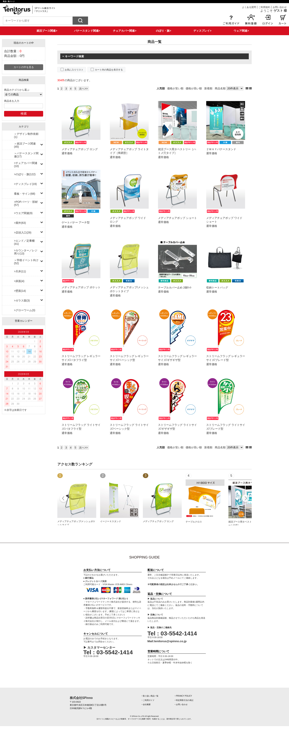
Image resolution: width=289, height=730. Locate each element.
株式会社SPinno (81, 698)
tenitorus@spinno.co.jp (170, 641)
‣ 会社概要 (146, 704)
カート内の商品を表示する (109, 69)
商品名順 (220, 88)
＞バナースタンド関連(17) (26, 155)
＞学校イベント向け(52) (26, 262)
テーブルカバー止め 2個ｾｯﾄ (175, 287)
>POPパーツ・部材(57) (26, 203)
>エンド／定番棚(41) (24, 242)
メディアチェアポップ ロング (80, 149)
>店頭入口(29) (22, 232)
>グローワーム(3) (24, 310)
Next (245, 499)
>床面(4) (19, 281)
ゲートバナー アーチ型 (76, 222)
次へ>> (83, 88)
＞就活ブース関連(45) (25, 145)
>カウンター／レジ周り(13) (25, 252)
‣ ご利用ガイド (148, 700)
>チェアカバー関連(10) (25, 164)
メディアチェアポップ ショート (177, 218)
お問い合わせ (280, 7)
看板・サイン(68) (24, 193)
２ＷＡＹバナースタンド (221, 149)
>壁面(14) (20, 290)
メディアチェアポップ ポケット (81, 287)
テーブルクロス (194, 521)
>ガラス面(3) (22, 300)
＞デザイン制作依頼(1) (26, 135)
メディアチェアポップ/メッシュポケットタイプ (76, 523)
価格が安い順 (175, 88)
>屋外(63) (20, 222)
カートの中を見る (24, 67)
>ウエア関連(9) (23, 213)
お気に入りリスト (74, 69)
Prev (63, 499)
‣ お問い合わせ (181, 704)
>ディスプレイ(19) (25, 184)
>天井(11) (20, 271)
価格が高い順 (194, 88)
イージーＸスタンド (110, 521)
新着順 (208, 88)
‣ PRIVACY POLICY (183, 696)
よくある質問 (249, 7)
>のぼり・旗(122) (25, 174)
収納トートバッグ (217, 287)
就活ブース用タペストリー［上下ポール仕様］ (247, 523)
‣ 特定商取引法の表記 (184, 700)
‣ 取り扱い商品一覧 (150, 696)
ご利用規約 (264, 7)
